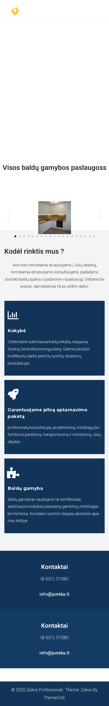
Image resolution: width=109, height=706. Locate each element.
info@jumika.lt (54, 594)
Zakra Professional (45, 689)
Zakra (86, 689)
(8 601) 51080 (54, 578)
